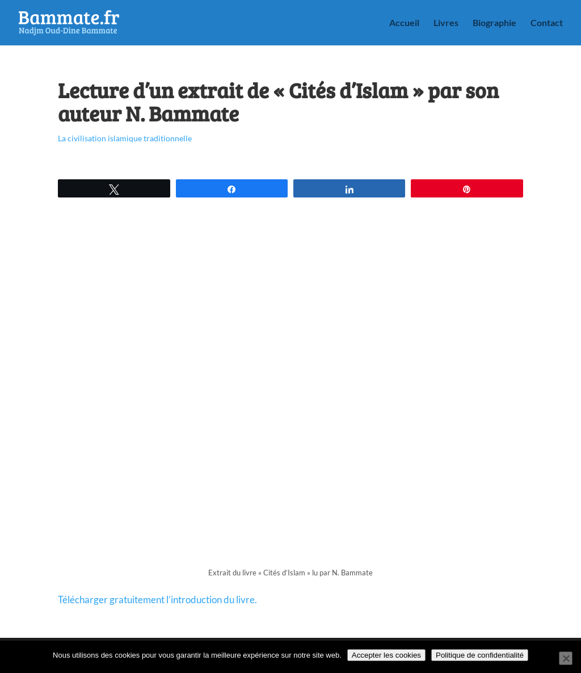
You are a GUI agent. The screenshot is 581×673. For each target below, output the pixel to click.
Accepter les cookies (386, 655)
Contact (547, 23)
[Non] (565, 658)
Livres (445, 23)
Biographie (494, 23)
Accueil (404, 23)
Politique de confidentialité (480, 655)
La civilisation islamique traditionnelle (125, 138)
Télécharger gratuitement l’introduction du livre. (157, 599)
